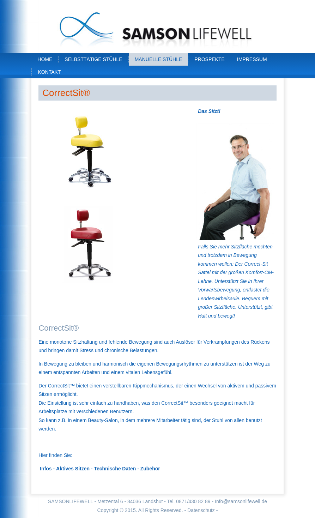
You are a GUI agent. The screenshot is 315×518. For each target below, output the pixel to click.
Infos (46, 468)
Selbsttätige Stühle (93, 59)
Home (44, 59)
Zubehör (150, 468)
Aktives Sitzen (73, 468)
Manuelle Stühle (158, 59)
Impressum (252, 59)
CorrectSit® (66, 93)
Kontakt (49, 72)
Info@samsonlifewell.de (241, 501)
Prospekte (209, 59)
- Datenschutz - (201, 510)
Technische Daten (115, 468)
